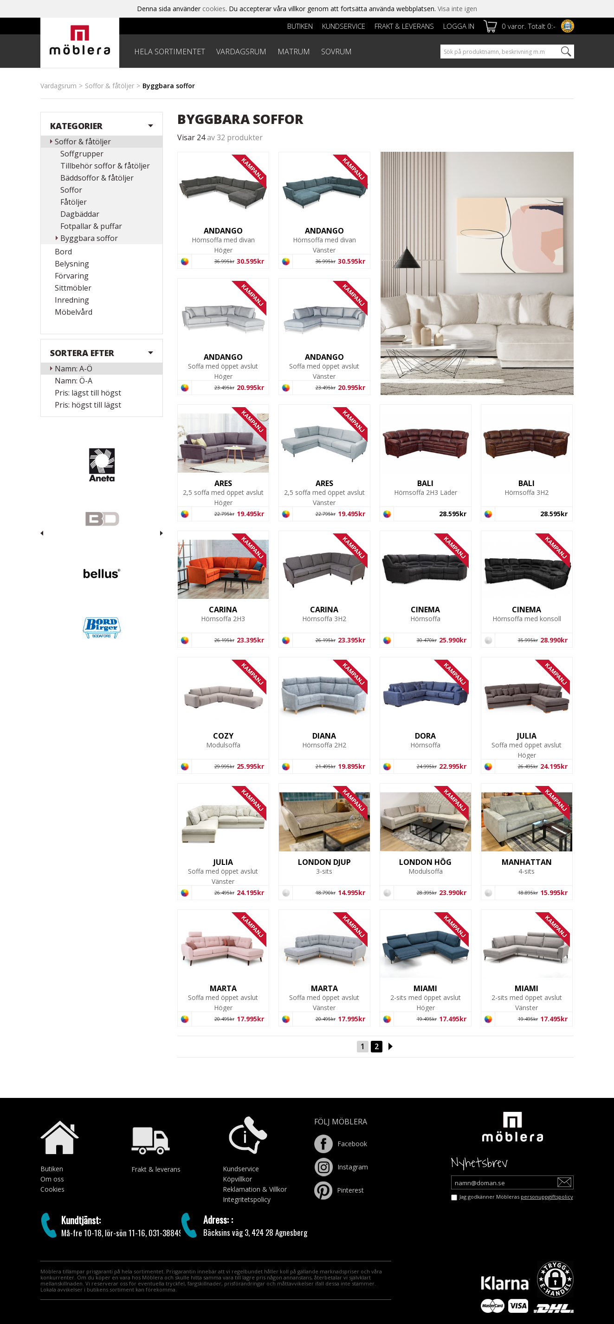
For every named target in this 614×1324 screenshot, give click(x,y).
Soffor (71, 190)
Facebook (340, 1143)
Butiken (300, 26)
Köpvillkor (237, 1179)
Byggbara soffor (89, 238)
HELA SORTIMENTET (169, 51)
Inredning (72, 300)
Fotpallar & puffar (91, 226)
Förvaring (72, 276)
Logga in (458, 26)
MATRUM (294, 51)
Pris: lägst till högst (88, 393)
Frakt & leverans (404, 26)
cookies (214, 8)
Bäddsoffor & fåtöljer (97, 178)
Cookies (52, 1189)
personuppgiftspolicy (547, 1196)
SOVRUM (336, 51)
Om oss (52, 1179)
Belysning (72, 264)
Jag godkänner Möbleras (516, 1196)
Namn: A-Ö (73, 368)
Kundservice (343, 26)
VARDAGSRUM (241, 51)
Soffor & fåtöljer (109, 85)
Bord (63, 252)
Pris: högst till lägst (88, 405)
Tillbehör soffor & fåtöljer (105, 166)
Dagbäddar (79, 214)
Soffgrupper (81, 154)
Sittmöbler (73, 288)
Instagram (341, 1166)
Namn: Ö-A (73, 381)
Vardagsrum (58, 85)
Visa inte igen (457, 8)
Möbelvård (73, 312)
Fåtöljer (73, 202)
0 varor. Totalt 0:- (529, 26)
